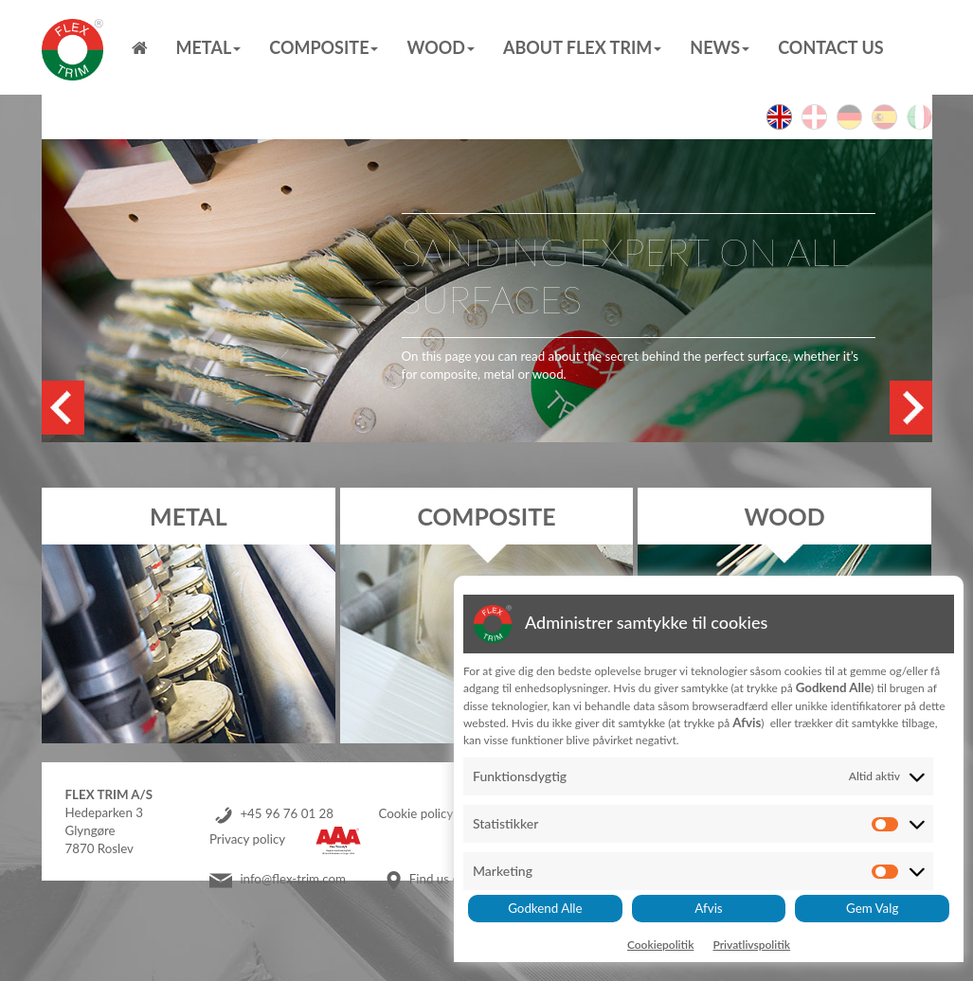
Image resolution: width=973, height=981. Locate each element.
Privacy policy (247, 839)
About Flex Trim (582, 47)
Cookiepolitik (660, 944)
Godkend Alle (545, 908)
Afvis (708, 908)
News (719, 47)
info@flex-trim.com (293, 878)
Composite (323, 47)
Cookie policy (415, 813)
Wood (440, 47)
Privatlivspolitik (751, 944)
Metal (209, 47)
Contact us (830, 47)
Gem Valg (872, 908)
